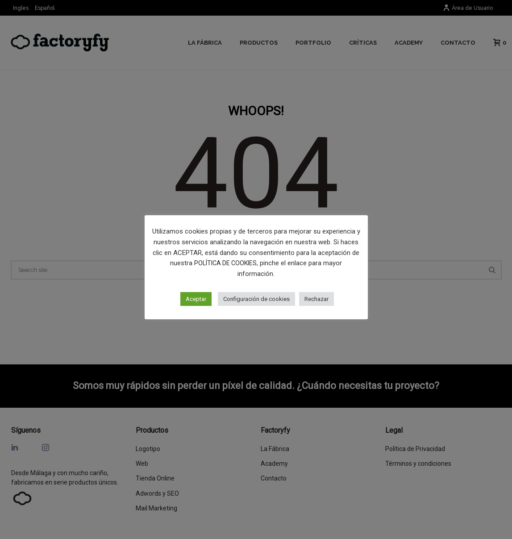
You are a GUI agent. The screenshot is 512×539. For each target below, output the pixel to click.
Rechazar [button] (316, 299)
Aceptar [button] (196, 299)
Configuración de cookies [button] (256, 299)
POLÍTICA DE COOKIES (225, 263)
